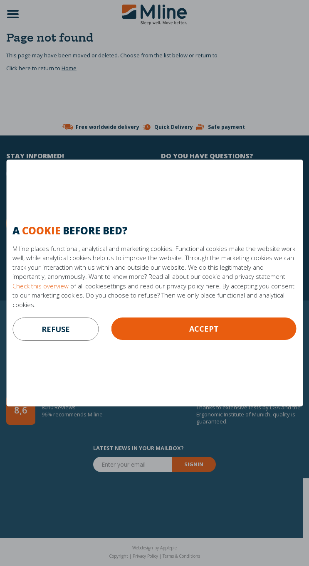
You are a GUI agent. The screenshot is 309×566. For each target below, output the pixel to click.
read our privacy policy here (179, 286)
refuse (56, 329)
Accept (204, 329)
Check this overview (40, 286)
